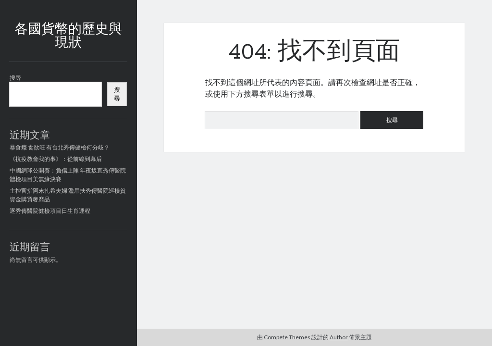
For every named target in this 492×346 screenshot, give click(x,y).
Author (339, 337)
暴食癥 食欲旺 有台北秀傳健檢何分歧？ (60, 147)
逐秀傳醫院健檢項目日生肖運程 (50, 210)
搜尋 (15, 77)
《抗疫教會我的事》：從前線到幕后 (56, 158)
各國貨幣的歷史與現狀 (68, 36)
